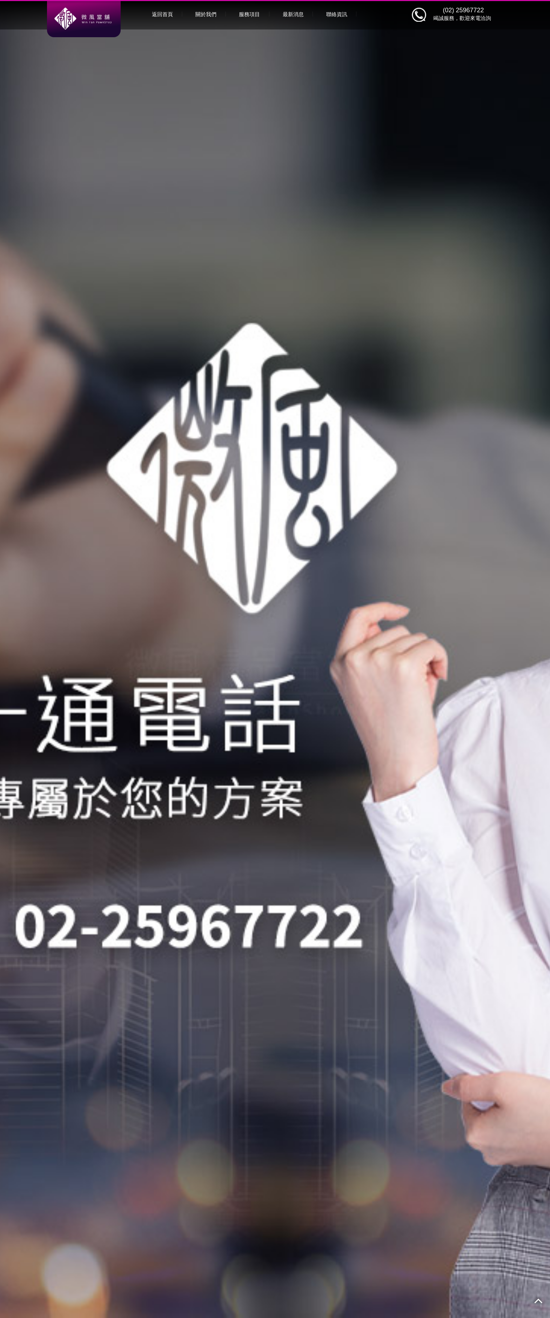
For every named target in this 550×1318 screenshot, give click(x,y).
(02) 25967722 (463, 10)
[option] (275, 659)
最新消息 (293, 14)
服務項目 (249, 14)
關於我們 (205, 14)
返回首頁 (162, 14)
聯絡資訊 (336, 14)
